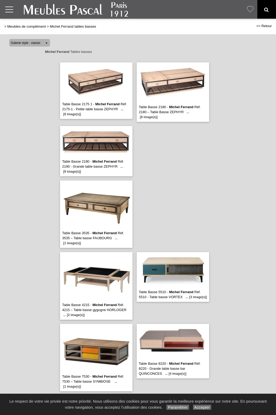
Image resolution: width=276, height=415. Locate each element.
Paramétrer (178, 407)
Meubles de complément (26, 26)
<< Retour (264, 26)
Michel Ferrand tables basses (73, 26)
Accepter (202, 407)
